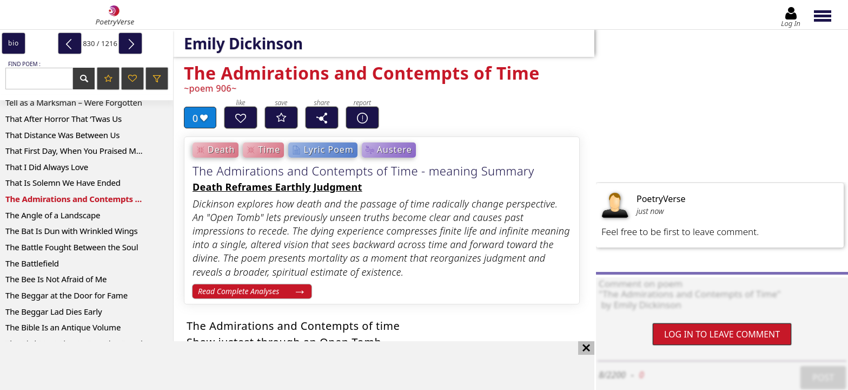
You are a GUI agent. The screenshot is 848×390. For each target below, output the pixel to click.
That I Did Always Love (46, 166)
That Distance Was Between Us (62, 134)
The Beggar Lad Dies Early (53, 311)
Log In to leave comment (722, 334)
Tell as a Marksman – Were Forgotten (73, 102)
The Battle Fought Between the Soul (71, 247)
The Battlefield (32, 263)
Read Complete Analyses (238, 291)
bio (13, 43)
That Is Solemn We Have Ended (63, 182)
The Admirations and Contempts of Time (84, 198)
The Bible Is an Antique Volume (63, 327)
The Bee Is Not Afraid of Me (56, 279)
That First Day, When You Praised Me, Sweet (86, 150)
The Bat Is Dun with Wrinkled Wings (71, 230)
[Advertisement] (286, 365)
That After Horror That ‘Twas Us (63, 118)
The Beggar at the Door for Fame (66, 295)
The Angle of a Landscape (52, 215)
